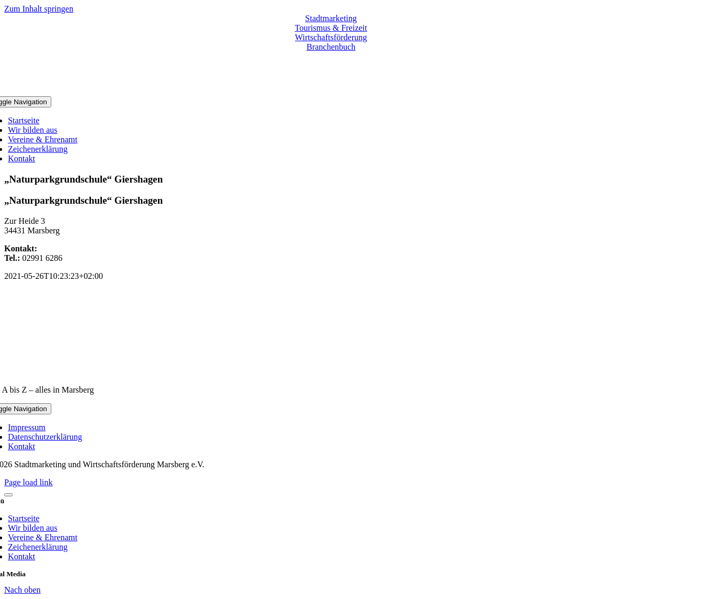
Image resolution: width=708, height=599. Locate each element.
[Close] (8, 494)
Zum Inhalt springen (38, 8)
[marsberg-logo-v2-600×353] (331, 371)
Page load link (28, 482)
